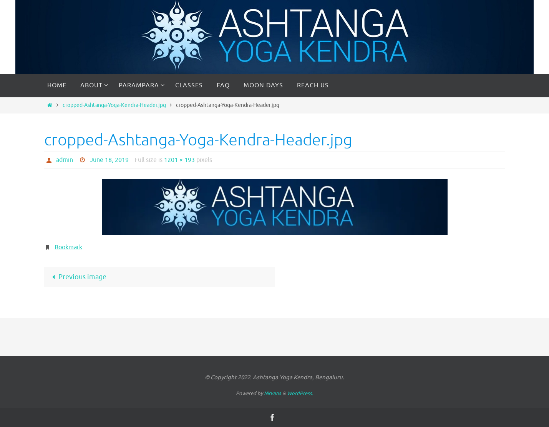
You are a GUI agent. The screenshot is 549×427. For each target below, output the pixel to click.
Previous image (77, 277)
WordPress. (300, 393)
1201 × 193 (179, 160)
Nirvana (272, 393)
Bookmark (68, 247)
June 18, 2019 (109, 160)
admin (64, 160)
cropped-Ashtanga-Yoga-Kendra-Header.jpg (114, 105)
